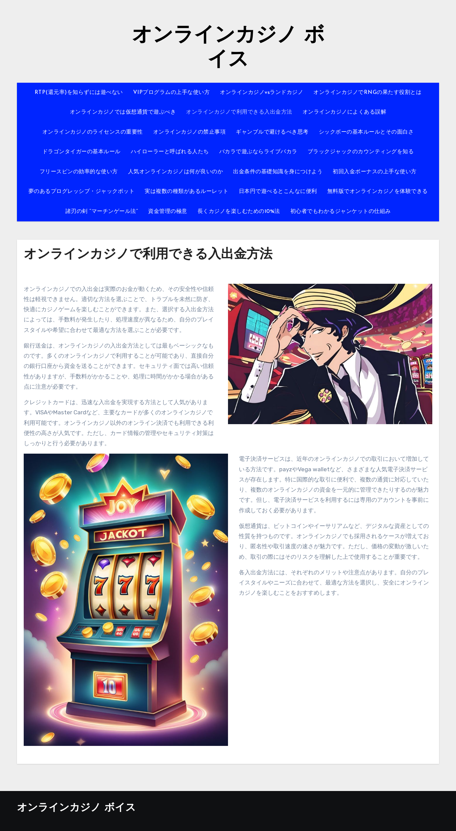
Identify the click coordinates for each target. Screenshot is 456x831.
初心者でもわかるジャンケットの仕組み (340, 211)
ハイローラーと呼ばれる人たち (170, 152)
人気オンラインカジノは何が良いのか (175, 172)
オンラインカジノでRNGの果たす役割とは (367, 92)
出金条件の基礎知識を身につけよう (278, 172)
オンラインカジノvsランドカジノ (261, 92)
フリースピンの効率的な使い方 (79, 172)
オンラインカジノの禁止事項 (189, 132)
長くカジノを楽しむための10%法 (239, 211)
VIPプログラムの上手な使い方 (171, 92)
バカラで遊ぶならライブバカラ (258, 152)
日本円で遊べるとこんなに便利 (278, 191)
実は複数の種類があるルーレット (187, 191)
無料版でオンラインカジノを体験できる (377, 191)
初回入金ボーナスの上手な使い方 (375, 172)
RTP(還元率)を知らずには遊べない (79, 92)
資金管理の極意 (167, 211)
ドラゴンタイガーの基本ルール (81, 152)
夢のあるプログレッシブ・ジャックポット (81, 191)
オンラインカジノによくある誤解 (345, 112)
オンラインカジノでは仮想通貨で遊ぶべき (123, 112)
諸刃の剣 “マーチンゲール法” (101, 211)
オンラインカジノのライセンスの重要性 (92, 132)
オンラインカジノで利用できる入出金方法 (239, 112)
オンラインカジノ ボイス (76, 808)
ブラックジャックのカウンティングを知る (361, 152)
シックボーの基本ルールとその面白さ (366, 132)
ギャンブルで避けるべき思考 (272, 132)
